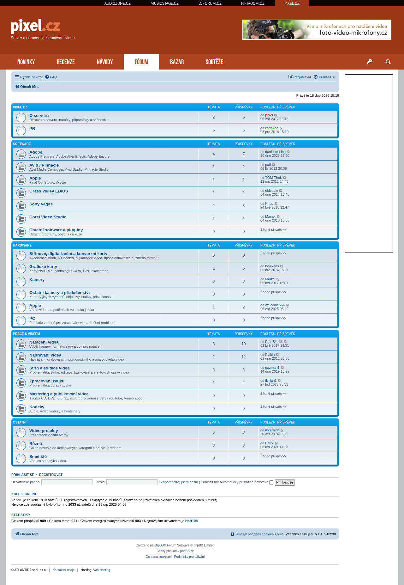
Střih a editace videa (49, 368)
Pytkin (270, 354)
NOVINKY (26, 61)
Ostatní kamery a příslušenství (59, 292)
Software (22, 144)
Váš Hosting (101, 570)
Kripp (269, 203)
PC (32, 318)
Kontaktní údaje (64, 570)
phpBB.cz (187, 551)
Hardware (22, 245)
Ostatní (19, 422)
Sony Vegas (41, 204)
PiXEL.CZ (20, 107)
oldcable (271, 190)
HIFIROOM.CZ (252, 3)
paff (268, 165)
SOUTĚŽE (214, 61)
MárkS (270, 279)
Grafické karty (43, 266)
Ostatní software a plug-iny (56, 230)
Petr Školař (273, 342)
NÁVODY (105, 61)
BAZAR (177, 61)
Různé (35, 443)
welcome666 (275, 305)
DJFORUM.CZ (210, 3)
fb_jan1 (270, 380)
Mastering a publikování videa (59, 394)
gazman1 (272, 367)
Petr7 (269, 443)
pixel (269, 115)
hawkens (272, 266)
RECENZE (66, 61)
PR (32, 128)
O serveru (39, 115)
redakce (271, 128)
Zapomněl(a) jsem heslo (179, 482)
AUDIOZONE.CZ (117, 3)
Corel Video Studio (48, 217)
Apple (35, 178)
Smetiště (38, 456)
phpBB (159, 545)
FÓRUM (141, 61)
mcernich (272, 430)
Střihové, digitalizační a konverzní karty (68, 253)
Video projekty (43, 430)
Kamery (37, 279)
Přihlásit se (22, 475)
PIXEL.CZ (292, 3)
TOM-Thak (273, 178)
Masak (270, 216)
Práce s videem (26, 334)
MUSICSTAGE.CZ (165, 3)
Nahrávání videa (45, 355)
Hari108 (191, 521)
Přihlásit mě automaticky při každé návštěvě (237, 482)
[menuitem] (51, 77)
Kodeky (37, 407)
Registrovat (50, 475)
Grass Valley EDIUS (48, 191)
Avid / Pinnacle (44, 165)
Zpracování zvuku (46, 381)
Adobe (35, 152)
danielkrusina (275, 152)
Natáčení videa (43, 342)
